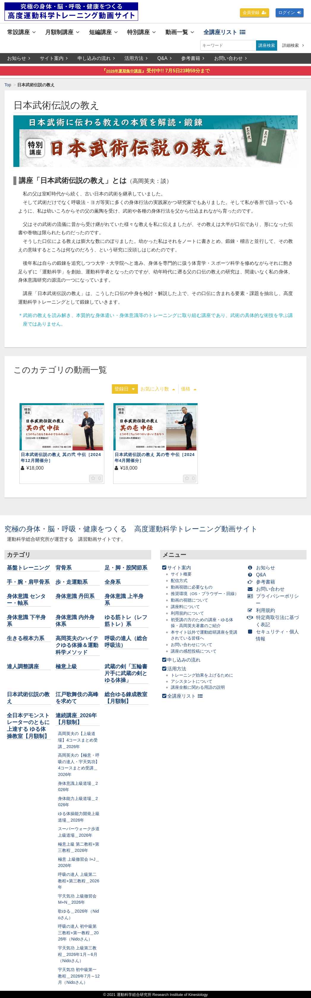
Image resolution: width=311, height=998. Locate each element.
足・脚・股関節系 (126, 568)
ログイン (289, 12)
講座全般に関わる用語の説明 (198, 687)
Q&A (164, 58)
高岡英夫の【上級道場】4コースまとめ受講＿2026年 (78, 740)
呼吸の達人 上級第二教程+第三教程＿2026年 (78, 880)
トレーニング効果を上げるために (202, 675)
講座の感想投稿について (194, 651)
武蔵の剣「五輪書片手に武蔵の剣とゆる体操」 (126, 673)
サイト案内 (54, 58)
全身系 (113, 582)
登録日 (124, 388)
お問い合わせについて (191, 645)
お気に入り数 (157, 388)
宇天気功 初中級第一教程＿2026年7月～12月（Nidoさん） (79, 976)
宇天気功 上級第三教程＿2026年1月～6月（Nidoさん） (77, 954)
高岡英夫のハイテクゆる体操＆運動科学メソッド (77, 645)
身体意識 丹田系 (75, 596)
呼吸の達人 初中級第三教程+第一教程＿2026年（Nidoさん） (78, 932)
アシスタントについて (191, 681)
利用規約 (262, 610)
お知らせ (18, 58)
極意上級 (66, 666)
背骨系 (64, 568)
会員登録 (254, 12)
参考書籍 (192, 58)
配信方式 (179, 580)
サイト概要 (181, 574)
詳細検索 (293, 45)
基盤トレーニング (28, 568)
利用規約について (187, 613)
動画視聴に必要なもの (191, 587)
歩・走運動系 (72, 582)
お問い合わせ (230, 58)
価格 (188, 388)
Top (7, 84)
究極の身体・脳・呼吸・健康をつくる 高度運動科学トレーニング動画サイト (131, 529)
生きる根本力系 (25, 638)
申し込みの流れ (96, 58)
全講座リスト (224, 32)
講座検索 (266, 45)
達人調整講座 (23, 666)
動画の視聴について (189, 600)
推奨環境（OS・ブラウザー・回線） (205, 594)
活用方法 (136, 58)
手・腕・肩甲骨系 (28, 582)
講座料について (185, 607)
